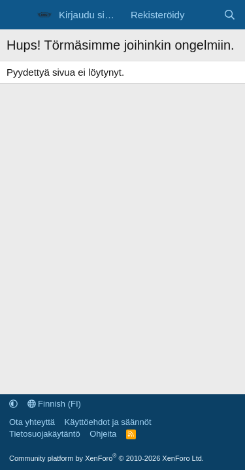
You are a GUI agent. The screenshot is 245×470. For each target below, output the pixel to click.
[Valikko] (18, 15)
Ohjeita (103, 434)
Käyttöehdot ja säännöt (108, 422)
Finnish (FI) (54, 404)
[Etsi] (229, 15)
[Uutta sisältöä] (203, 15)
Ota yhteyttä (32, 422)
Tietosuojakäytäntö (44, 434)
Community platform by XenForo (106, 458)
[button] (13, 404)
